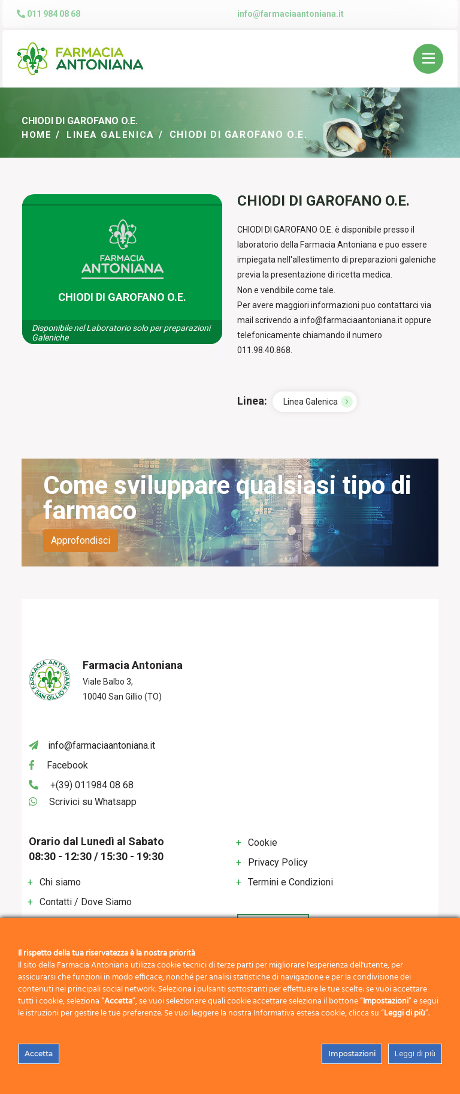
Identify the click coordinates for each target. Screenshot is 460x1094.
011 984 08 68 (48, 14)
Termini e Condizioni (290, 882)
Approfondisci (80, 540)
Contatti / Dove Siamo (86, 901)
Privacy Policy (278, 862)
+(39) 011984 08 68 (92, 784)
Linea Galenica (112, 134)
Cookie (262, 842)
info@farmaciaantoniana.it (290, 14)
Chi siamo (60, 881)
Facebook (67, 765)
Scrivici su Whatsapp (93, 801)
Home (37, 134)
